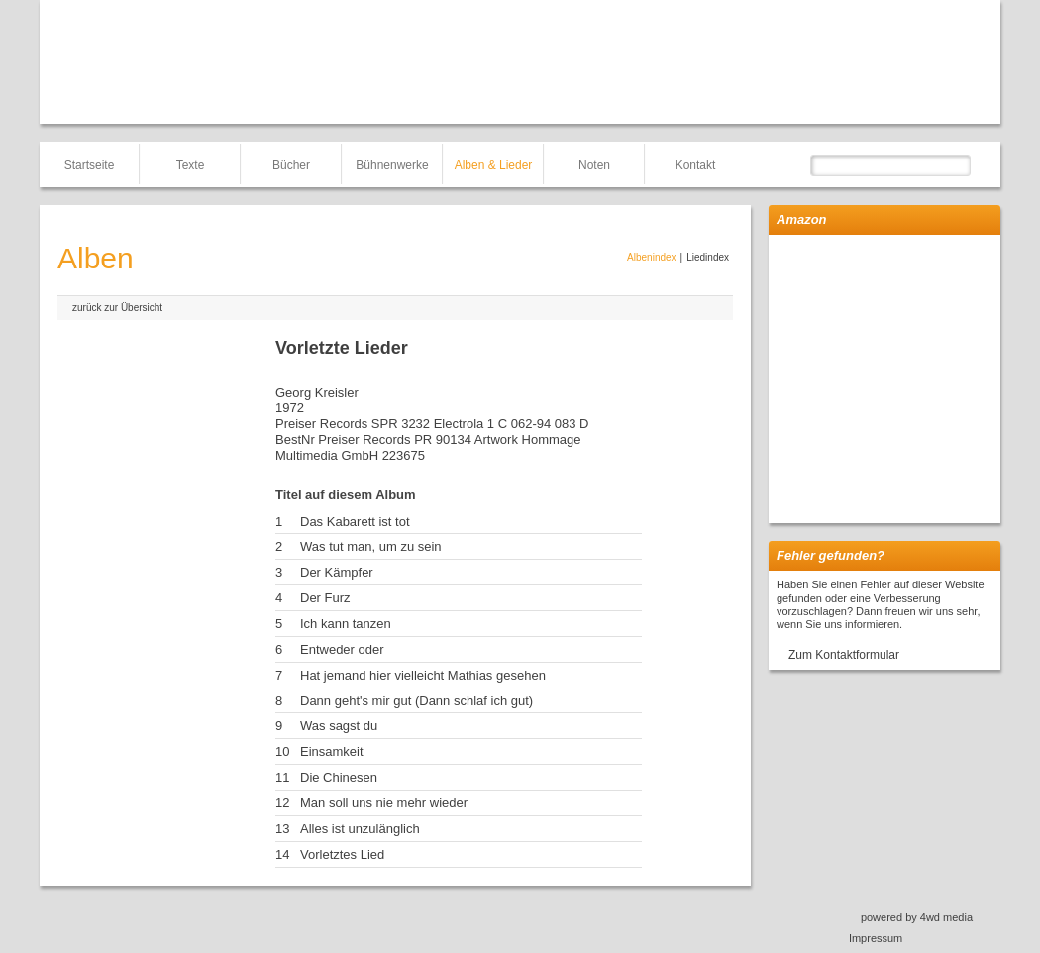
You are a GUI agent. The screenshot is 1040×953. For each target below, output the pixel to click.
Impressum (875, 938)
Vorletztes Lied (342, 854)
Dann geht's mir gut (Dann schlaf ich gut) (416, 700)
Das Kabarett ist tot (355, 521)
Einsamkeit (332, 751)
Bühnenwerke (392, 165)
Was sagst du (338, 725)
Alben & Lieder (494, 165)
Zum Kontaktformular (843, 655)
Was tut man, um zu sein (371, 546)
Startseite (89, 165)
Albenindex (651, 257)
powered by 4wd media (917, 917)
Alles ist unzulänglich (360, 828)
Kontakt (696, 165)
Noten (594, 165)
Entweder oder (342, 649)
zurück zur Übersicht (117, 307)
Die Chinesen (338, 777)
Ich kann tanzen (345, 623)
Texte (190, 165)
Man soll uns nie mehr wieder (384, 802)
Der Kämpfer (336, 572)
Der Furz (325, 597)
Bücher (291, 165)
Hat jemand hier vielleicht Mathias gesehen (423, 675)
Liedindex (707, 257)
